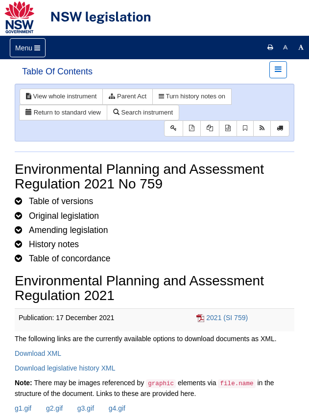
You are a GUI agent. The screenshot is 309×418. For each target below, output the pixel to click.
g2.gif (54, 408)
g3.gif (85, 408)
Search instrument (143, 112)
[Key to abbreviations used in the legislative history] (173, 128)
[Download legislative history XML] (228, 128)
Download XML (38, 353)
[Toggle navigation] (28, 47)
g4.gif (117, 408)
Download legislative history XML (65, 368)
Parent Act (127, 96)
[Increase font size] (301, 47)
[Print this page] (270, 47)
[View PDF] (192, 128)
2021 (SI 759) (227, 318)
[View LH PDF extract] (209, 128)
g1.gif (23, 408)
